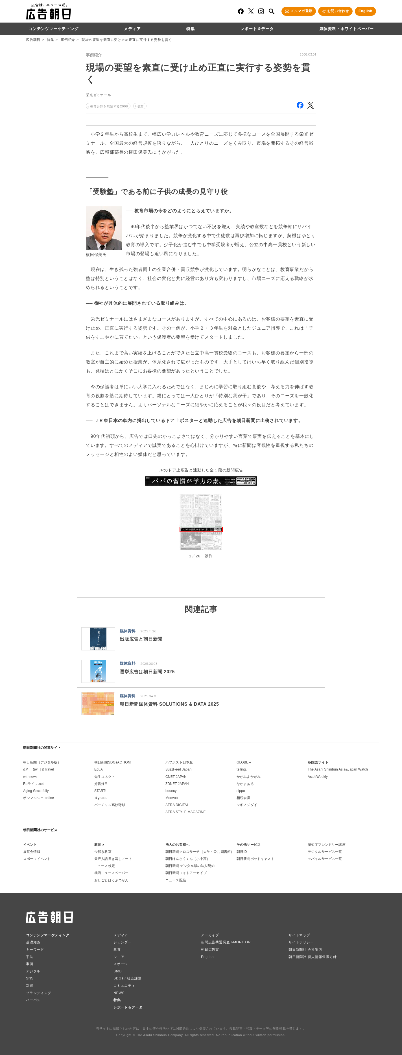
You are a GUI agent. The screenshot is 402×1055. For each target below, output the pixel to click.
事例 (29, 964)
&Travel (48, 769)
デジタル (33, 971)
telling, (242, 769)
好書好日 (101, 784)
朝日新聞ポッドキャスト (255, 859)
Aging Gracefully (36, 791)
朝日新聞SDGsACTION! (112, 762)
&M (25, 769)
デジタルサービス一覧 (325, 852)
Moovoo (171, 798)
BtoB (117, 971)
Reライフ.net (33, 784)
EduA (98, 769)
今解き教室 (103, 852)
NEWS (118, 993)
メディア (132, 29)
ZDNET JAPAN (177, 784)
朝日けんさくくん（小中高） (187, 859)
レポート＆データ (257, 29)
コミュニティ (124, 986)
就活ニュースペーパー (111, 873)
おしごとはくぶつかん (111, 880)
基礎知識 (33, 942)
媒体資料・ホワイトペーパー (347, 29)
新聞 (29, 986)
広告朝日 (33, 40)
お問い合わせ (338, 11)
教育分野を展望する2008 (109, 106)
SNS (30, 978)
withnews (30, 777)
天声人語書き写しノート (113, 859)
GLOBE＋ (244, 762)
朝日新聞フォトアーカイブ (186, 873)
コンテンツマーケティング (53, 29)
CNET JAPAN (176, 777)
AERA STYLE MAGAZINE (185, 812)
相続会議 (243, 798)
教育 (140, 106)
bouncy (171, 791)
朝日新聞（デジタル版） (42, 762)
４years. (100, 798)
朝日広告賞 (210, 950)
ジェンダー (122, 942)
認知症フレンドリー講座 (327, 845)
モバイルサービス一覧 (325, 859)
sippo (241, 791)
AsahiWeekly (318, 777)
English (365, 11)
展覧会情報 (31, 852)
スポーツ (120, 964)
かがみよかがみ (249, 777)
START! (100, 791)
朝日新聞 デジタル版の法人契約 (190, 866)
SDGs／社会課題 (127, 978)
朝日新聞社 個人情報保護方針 (313, 957)
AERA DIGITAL (177, 805)
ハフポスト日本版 (179, 762)
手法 (29, 957)
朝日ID (242, 852)
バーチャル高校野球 (109, 805)
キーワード (35, 950)
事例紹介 (68, 40)
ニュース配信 (175, 880)
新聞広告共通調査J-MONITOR (226, 942)
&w (35, 769)
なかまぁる (245, 784)
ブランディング (38, 993)
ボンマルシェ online (38, 798)
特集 (190, 29)
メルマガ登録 (301, 11)
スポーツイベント (37, 859)
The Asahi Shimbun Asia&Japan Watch (338, 769)
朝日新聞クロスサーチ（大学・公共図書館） (199, 852)
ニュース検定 (104, 866)
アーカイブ (210, 935)
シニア (118, 957)
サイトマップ (299, 935)
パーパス (33, 1000)
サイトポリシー (301, 942)
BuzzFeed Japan (178, 769)
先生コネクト (104, 777)
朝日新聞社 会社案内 (305, 950)
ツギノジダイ (247, 805)
